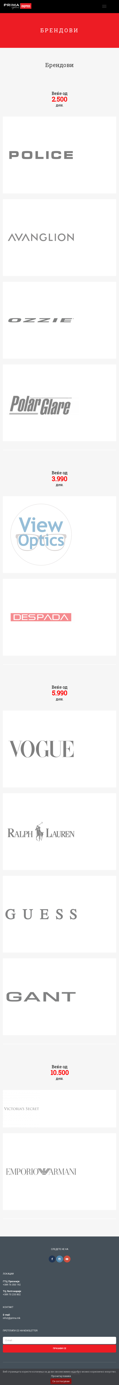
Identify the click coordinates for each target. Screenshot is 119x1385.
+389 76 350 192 (12, 1284)
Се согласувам (61, 1381)
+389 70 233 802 (12, 1294)
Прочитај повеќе (61, 1376)
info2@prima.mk (11, 1318)
